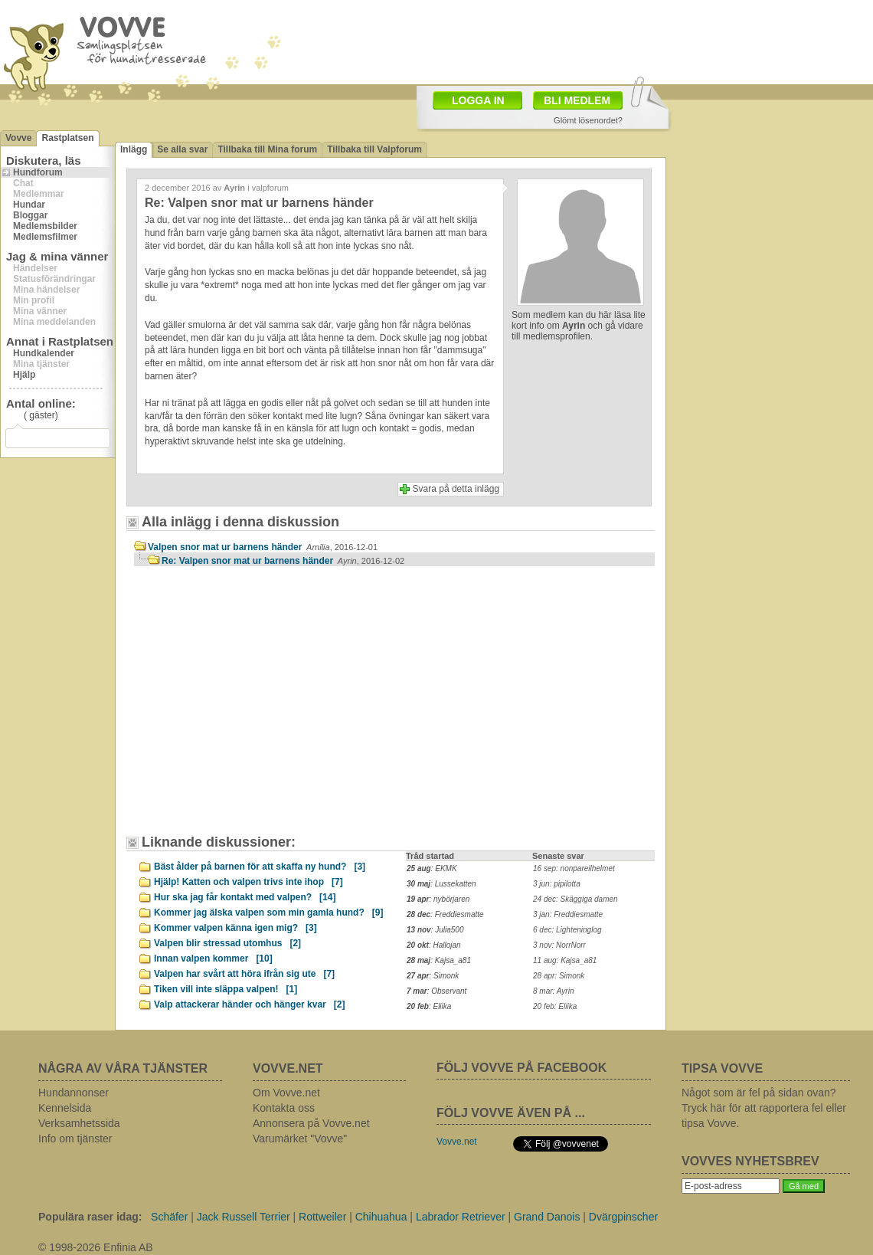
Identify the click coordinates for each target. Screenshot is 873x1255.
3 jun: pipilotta (556, 884)
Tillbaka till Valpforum (374, 149)
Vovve (18, 138)
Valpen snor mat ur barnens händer (263, 547)
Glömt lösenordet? (588, 120)
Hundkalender (43, 353)
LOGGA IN (478, 100)
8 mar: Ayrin (553, 991)
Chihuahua (381, 1217)
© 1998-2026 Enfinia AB (95, 1247)
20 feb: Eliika (555, 1006)
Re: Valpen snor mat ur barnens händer (283, 560)
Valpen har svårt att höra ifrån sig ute (244, 973)
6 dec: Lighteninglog (567, 930)
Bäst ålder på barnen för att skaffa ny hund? (259, 866)
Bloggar (30, 215)
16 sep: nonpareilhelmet (574, 868)
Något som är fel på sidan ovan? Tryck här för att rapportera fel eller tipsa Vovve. (764, 1107)
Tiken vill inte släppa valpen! (225, 989)
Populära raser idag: (90, 1217)
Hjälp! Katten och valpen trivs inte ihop (248, 882)
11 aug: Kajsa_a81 (565, 960)
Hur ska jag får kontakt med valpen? (244, 897)
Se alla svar (182, 149)
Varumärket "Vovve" (300, 1138)
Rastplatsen (67, 138)
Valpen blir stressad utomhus (227, 943)
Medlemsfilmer (45, 236)
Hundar (29, 204)
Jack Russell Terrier (243, 1217)
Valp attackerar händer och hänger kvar (249, 1004)
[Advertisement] (264, 708)
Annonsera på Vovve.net (311, 1123)
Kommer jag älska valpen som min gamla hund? (268, 912)
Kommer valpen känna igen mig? (235, 927)
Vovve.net (456, 1141)
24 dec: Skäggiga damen (575, 899)
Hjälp (24, 374)
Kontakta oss (284, 1108)
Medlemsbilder (45, 226)
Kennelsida (64, 1108)
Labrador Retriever (460, 1217)
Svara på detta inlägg (456, 488)
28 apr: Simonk (558, 976)
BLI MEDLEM (577, 100)
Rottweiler (322, 1217)
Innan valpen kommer (213, 958)
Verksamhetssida (79, 1123)
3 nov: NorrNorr (559, 945)
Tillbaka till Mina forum (267, 149)
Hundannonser (73, 1092)
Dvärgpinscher (623, 1217)
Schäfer (169, 1217)
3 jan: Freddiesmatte (568, 914)
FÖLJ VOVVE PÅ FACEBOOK (521, 1067)
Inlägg (133, 149)
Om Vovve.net (286, 1092)
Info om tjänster (75, 1138)
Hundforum (38, 172)
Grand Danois (547, 1217)
